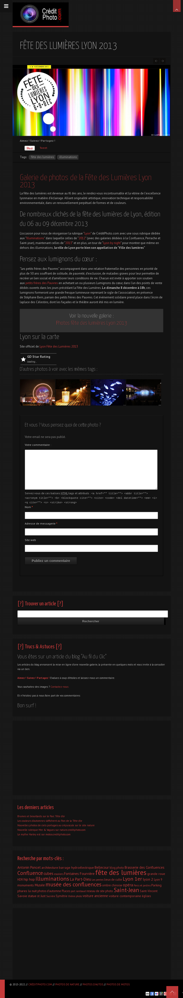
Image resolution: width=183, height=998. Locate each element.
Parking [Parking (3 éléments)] (156, 884)
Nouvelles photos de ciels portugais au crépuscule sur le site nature (56, 824)
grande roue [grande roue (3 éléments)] (156, 873)
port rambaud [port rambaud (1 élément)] (78, 890)
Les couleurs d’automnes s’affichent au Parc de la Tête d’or (49, 820)
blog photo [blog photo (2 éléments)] (117, 867)
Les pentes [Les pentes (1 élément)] (97, 879)
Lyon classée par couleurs (163, 61)
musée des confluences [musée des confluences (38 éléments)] (74, 883)
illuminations (68, 157)
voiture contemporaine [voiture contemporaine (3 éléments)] (125, 895)
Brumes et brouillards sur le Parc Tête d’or (41, 815)
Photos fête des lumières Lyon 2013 (91, 323)
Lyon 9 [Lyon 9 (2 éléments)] (158, 879)
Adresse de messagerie (41, 523)
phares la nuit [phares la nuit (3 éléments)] (27, 890)
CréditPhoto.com (40, 984)
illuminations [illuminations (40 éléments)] (52, 878)
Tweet (43, 148)
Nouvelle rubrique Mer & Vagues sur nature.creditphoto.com (51, 829)
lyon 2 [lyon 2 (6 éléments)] (148, 878)
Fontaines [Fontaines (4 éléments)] (71, 873)
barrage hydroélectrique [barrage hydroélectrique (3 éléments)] (76, 867)
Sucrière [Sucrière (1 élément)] (50, 895)
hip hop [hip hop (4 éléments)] (29, 878)
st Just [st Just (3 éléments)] (41, 895)
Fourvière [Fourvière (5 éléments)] (87, 872)
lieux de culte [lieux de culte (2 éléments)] (113, 879)
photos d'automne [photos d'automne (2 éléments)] (49, 890)
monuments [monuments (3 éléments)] (25, 884)
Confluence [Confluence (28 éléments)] (30, 872)
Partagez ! (43, 677)
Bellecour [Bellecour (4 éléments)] (102, 866)
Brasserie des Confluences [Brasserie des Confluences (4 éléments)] (144, 866)
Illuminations (35, 238)
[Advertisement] (91, 756)
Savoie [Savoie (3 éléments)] (22, 895)
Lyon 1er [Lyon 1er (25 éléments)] (132, 878)
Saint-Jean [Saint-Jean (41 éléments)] (126, 889)
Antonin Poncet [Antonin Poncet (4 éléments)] (29, 866)
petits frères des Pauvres (41, 283)
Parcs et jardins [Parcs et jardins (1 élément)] (142, 884)
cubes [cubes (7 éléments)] (48, 872)
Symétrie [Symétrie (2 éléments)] (61, 895)
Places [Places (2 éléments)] (66, 890)
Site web (30, 539)
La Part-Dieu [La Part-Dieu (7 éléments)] (80, 878)
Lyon (87, 233)
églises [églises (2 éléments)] (146, 895)
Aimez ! (21, 677)
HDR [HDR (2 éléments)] (20, 879)
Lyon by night (112, 243)
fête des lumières (42, 157)
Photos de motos (118, 984)
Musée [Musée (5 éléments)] (40, 884)
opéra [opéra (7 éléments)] (128, 884)
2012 (82, 238)
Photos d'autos (93, 984)
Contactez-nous (59, 686)
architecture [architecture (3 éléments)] (49, 867)
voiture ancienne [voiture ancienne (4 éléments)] (95, 895)
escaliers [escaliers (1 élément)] (58, 873)
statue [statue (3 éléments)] (32, 895)
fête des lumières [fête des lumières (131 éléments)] (121, 871)
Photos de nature (67, 984)
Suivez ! (31, 677)
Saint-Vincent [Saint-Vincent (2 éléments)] (149, 890)
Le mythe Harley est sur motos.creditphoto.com (44, 833)
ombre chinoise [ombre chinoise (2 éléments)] (112, 884)
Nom (29, 506)
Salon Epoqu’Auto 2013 (156, 61)
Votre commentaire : (38, 445)
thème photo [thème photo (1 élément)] (75, 895)
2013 (68, 243)
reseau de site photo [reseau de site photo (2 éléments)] (99, 890)
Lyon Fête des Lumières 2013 (59, 346)
